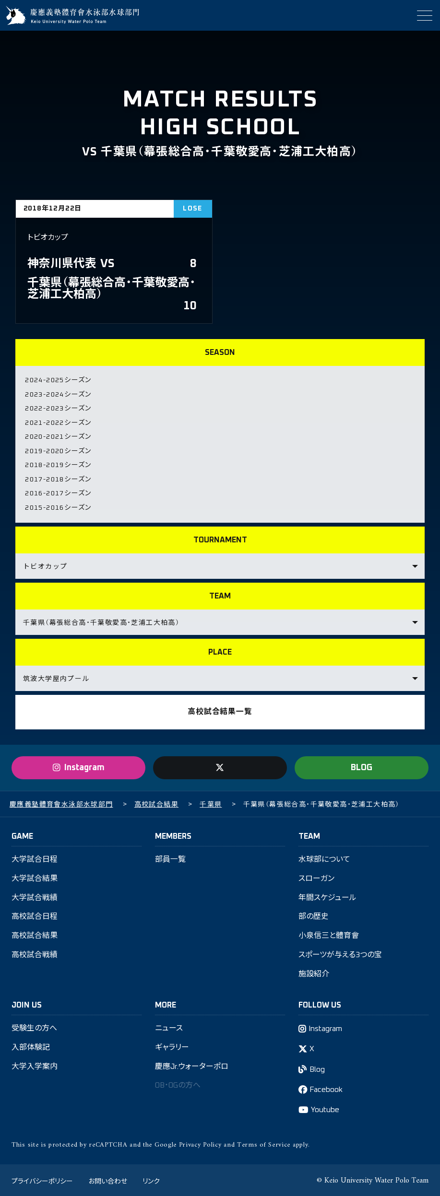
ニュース (169, 1027)
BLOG (361, 765)
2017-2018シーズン (58, 477)
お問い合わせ (107, 1179)
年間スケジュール (327, 896)
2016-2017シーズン (58, 491)
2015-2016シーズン (58, 505)
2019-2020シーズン (58, 449)
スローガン (316, 876)
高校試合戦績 (35, 953)
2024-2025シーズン (58, 380)
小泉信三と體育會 (328, 934)
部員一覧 (170, 857)
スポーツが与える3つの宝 (340, 953)
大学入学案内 (35, 1065)
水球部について (324, 857)
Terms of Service (263, 1143)
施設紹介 (313, 972)
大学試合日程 (35, 857)
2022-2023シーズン (58, 408)
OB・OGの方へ (178, 1084)
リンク (151, 1179)
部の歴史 (313, 915)
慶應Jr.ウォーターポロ (192, 1065)
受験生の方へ (34, 1027)
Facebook (327, 1088)
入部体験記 (31, 1046)
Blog (318, 1068)
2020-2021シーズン (58, 436)
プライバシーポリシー (42, 1179)
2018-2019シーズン (58, 463)
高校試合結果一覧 (220, 710)
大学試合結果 (35, 876)
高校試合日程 (35, 915)
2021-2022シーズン (58, 422)
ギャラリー (172, 1046)
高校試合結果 (35, 934)
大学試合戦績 (35, 896)
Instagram (326, 1027)
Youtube (325, 1109)
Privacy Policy (200, 1143)
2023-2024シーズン (58, 394)
